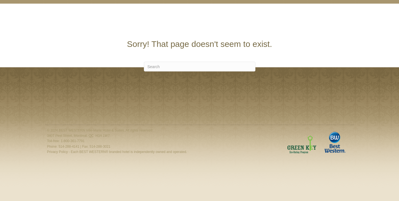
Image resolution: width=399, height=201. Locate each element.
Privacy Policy (57, 152)
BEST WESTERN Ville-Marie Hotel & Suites (91, 130)
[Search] (199, 66)
